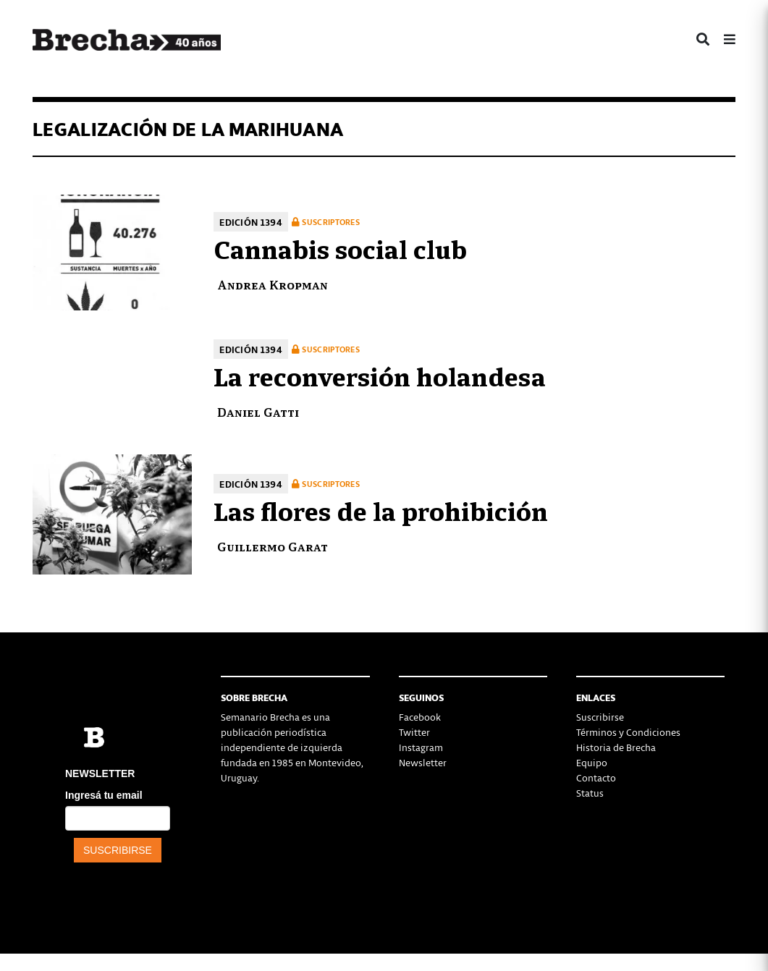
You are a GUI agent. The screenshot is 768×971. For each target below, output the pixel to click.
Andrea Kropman (272, 284)
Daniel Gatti (258, 411)
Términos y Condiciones (628, 732)
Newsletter (423, 762)
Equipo (591, 762)
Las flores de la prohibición (381, 509)
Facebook (420, 717)
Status (590, 793)
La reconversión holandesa (380, 374)
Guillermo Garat (272, 546)
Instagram (421, 747)
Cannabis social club (340, 247)
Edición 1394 (250, 222)
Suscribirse (600, 717)
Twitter (414, 732)
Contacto (596, 777)
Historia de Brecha (616, 747)
